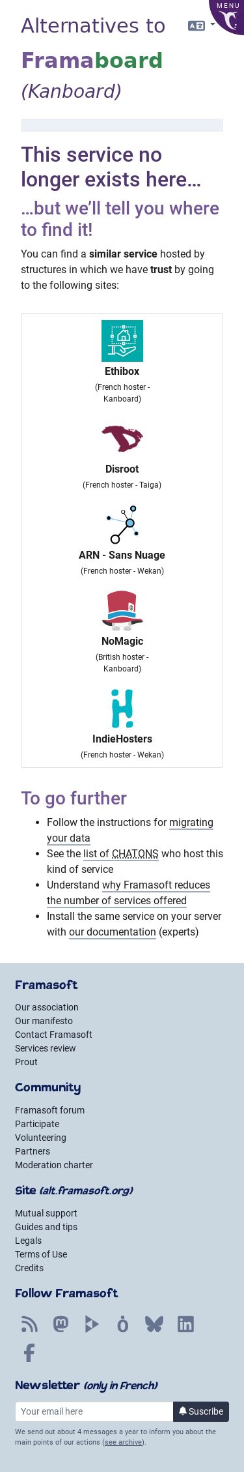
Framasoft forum (50, 1110)
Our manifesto (44, 1021)
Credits (29, 1268)
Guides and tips (46, 1227)
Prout (26, 1062)
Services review (45, 1048)
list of (121, 853)
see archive (123, 1442)
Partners (32, 1151)
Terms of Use (41, 1254)
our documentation (112, 932)
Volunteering (40, 1137)
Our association (47, 1007)
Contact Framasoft (53, 1034)
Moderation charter (54, 1165)
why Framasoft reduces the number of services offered (128, 893)
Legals (28, 1240)
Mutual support (46, 1213)
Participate (37, 1124)
